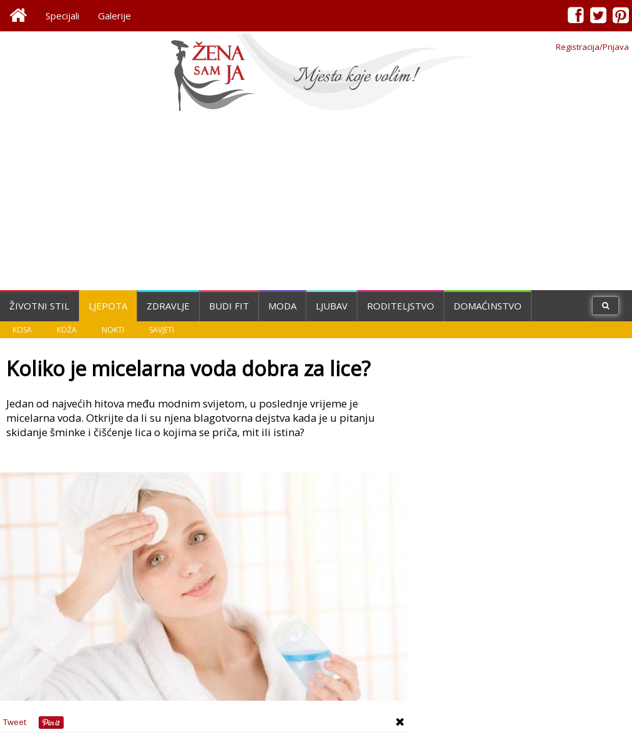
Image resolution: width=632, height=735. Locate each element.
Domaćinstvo (488, 305)
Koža (67, 329)
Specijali (62, 15)
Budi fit (229, 305)
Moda (282, 305)
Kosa (22, 329)
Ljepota (108, 305)
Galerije (114, 15)
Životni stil (39, 305)
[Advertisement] (316, 202)
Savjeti (161, 329)
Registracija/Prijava (592, 46)
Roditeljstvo (400, 305)
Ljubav (332, 305)
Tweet (14, 722)
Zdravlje (168, 305)
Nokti (113, 329)
